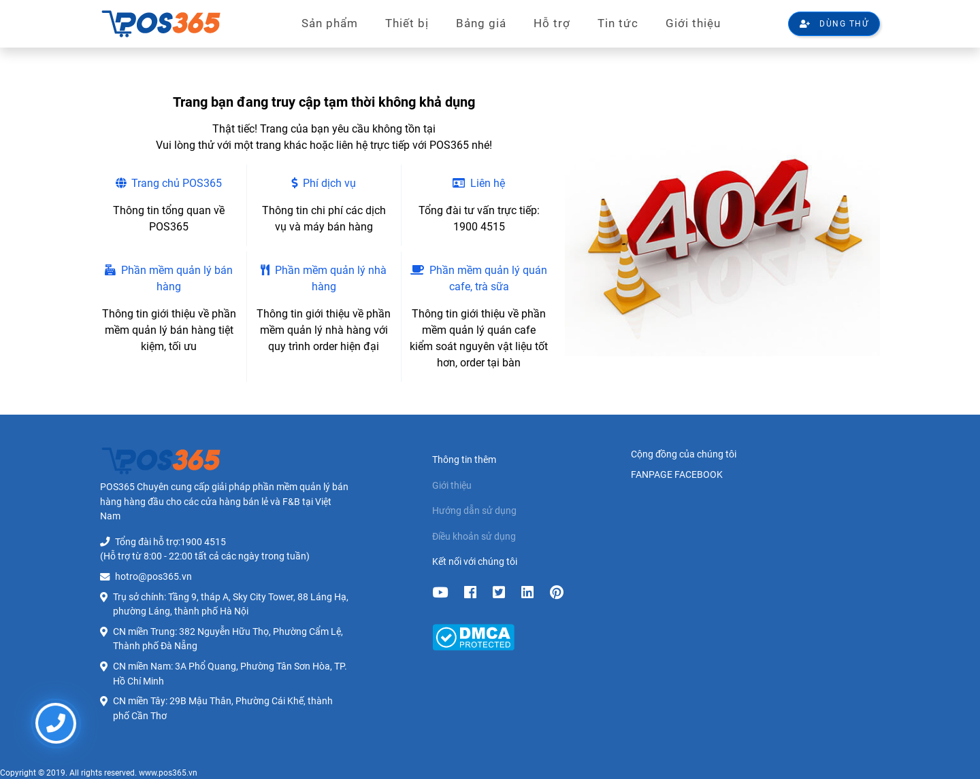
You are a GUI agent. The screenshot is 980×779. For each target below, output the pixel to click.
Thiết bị (407, 23)
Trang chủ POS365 (169, 183)
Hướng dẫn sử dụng (474, 511)
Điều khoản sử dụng (474, 536)
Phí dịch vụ (323, 183)
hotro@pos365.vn (153, 577)
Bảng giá (481, 23)
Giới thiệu (693, 23)
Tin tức (618, 23)
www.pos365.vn (168, 773)
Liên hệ (479, 183)
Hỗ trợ (552, 23)
